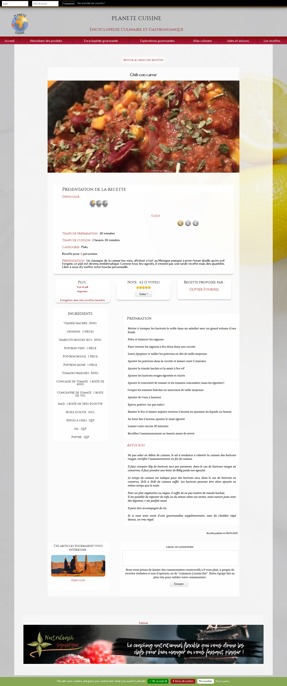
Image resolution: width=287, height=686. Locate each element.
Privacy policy (223, 681)
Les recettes (272, 41)
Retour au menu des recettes (143, 60)
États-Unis (78, 561)
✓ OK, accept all (158, 681)
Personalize (205, 681)
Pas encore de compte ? (91, 3)
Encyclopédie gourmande (101, 41)
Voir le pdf (82, 267)
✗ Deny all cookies (182, 681)
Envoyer (179, 564)
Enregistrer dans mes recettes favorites (82, 280)
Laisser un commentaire (180, 528)
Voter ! (143, 275)
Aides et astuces (238, 41)
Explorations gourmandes (157, 41)
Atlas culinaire (202, 41)
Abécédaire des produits (46, 41)
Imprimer (82, 272)
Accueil (9, 41)
